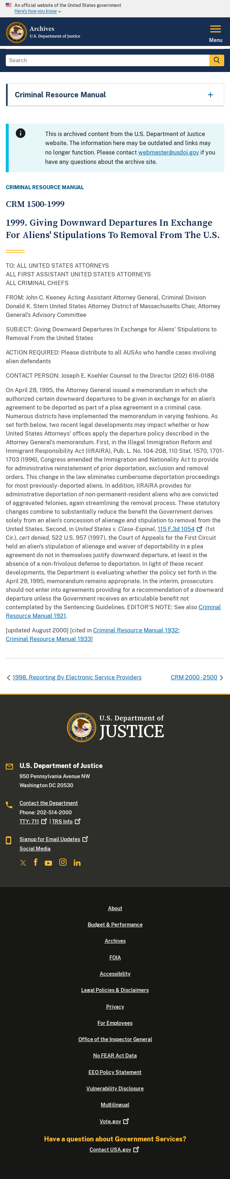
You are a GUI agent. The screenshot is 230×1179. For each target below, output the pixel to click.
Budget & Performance (115, 925)
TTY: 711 (33, 821)
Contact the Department (48, 803)
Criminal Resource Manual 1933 (48, 639)
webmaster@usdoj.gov (168, 152)
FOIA (115, 957)
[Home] (43, 41)
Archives (115, 941)
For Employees (115, 1023)
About (115, 908)
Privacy (115, 1007)
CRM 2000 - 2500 (194, 677)
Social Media (35, 849)
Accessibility (115, 974)
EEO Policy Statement (115, 1072)
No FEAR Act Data (115, 1056)
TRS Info (67, 821)
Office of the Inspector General (115, 1039)
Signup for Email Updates (54, 839)
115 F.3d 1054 (181, 529)
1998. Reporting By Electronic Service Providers (77, 677)
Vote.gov (115, 1121)
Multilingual (115, 1105)
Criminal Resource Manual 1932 (135, 630)
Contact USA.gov (115, 1150)
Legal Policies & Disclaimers (115, 990)
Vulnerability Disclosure (115, 1088)
